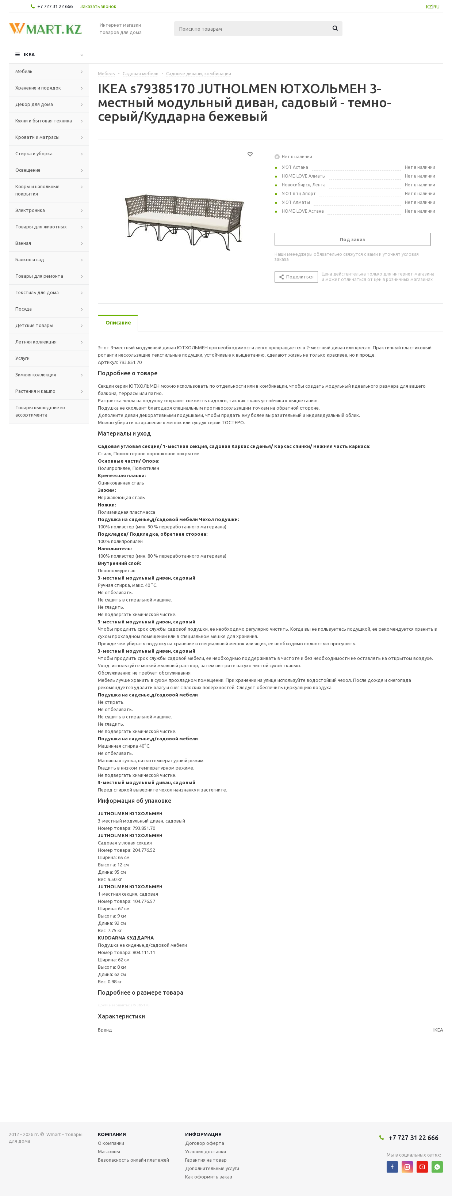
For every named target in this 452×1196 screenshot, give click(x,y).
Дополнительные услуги (212, 1168)
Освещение (28, 169)
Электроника (30, 210)
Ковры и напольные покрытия (37, 190)
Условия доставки (205, 1151)
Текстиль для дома (37, 292)
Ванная (23, 243)
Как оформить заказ (208, 1176)
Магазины (109, 1151)
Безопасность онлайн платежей (133, 1159)
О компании (111, 1143)
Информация (203, 1134)
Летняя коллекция (36, 341)
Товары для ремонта (39, 275)
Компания (112, 1134)
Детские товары (34, 325)
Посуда (23, 308)
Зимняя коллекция (35, 374)
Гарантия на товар (206, 1159)
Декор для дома (34, 104)
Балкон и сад (29, 259)
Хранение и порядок (38, 87)
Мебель (23, 71)
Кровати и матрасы (37, 137)
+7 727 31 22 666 (55, 6)
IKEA (29, 54)
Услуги (22, 358)
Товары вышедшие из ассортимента (40, 411)
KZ (429, 6)
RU (436, 6)
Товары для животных (41, 226)
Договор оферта (204, 1143)
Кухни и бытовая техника (43, 120)
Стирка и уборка (34, 153)
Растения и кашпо (35, 391)
